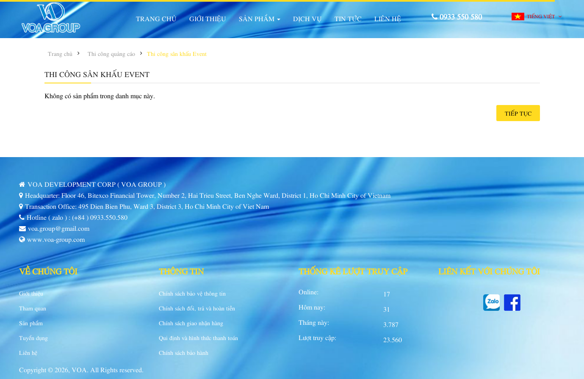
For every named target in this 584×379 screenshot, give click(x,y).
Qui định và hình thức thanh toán (198, 337)
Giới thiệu (31, 293)
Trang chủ (60, 53)
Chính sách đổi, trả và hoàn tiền (197, 308)
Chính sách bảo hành (183, 352)
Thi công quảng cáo (111, 53)
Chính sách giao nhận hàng (191, 322)
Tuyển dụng (33, 337)
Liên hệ (28, 352)
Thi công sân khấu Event (177, 53)
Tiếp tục (518, 113)
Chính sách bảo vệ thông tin (192, 293)
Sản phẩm (31, 322)
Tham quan (32, 308)
